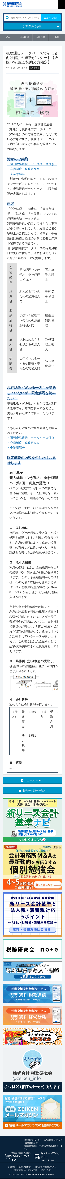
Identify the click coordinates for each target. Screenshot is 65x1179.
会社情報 (11, 1167)
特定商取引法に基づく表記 (25, 1170)
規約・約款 (46, 1170)
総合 (8, 37)
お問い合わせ (25, 1167)
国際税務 (40, 37)
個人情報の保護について (45, 1167)
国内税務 (24, 37)
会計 (57, 37)
